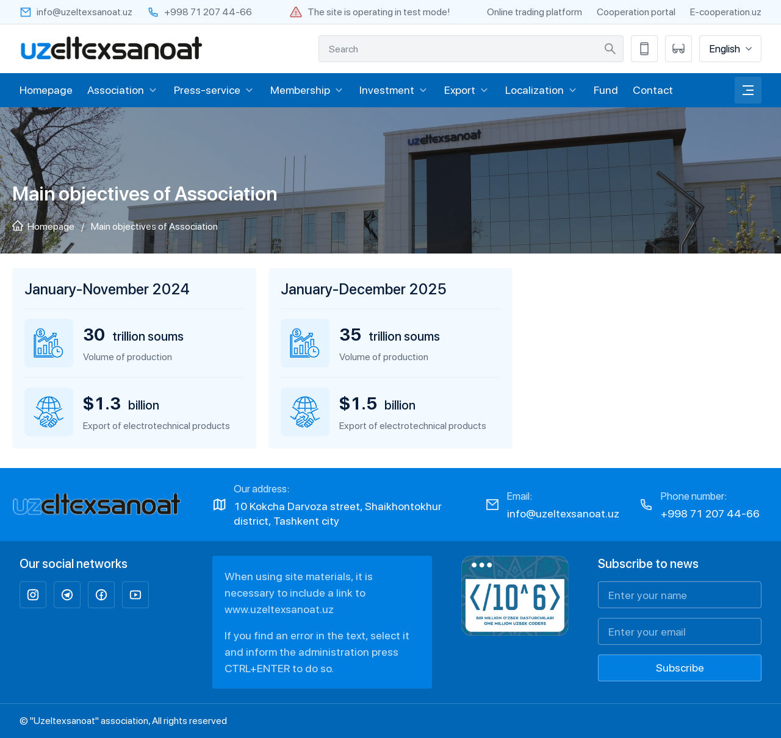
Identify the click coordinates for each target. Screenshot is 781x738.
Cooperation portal (636, 12)
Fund (606, 89)
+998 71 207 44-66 (710, 513)
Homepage (46, 89)
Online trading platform (534, 12)
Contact (653, 89)
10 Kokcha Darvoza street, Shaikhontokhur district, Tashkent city (338, 513)
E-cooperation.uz (725, 12)
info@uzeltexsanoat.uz (563, 513)
